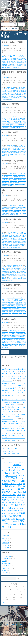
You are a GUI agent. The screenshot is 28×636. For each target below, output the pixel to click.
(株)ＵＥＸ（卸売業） (11, 104)
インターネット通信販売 (9, 88)
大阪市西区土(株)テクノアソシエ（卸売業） (14, 208)
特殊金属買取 (6, 126)
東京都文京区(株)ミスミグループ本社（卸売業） (14, 92)
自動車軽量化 (8, 65)
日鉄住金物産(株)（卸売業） (13, 160)
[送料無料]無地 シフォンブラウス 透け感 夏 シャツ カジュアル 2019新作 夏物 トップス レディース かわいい (14, 416)
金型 (3, 99)
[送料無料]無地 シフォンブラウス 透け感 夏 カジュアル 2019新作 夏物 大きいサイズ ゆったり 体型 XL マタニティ (14, 402)
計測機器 (14, 65)
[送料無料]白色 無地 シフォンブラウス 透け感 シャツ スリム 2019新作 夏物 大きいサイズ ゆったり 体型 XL (14, 409)
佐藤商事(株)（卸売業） (12, 285)
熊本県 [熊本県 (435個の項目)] (18, 502)
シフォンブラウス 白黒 (8, 451)
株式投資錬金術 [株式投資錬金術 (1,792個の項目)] (13, 490)
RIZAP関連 (4, 266)
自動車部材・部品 (19, 308)
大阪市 (8, 148)
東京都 (24, 59)
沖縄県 (22, 239)
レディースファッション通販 (9, 449)
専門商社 (20, 59)
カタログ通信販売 (20, 88)
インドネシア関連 (8, 175)
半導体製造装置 (19, 333)
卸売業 (12, 59)
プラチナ (20, 56)
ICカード (6, 56)
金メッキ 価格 (7, 568)
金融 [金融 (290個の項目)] (15, 521)
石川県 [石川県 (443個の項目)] (14, 508)
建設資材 (19, 120)
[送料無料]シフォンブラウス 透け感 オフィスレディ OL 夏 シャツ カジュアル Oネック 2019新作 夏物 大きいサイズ (13, 393)
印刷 (9, 59)
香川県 (6, 247)
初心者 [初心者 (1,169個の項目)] (11, 475)
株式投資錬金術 (20, 62)
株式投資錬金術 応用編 (18, 211)
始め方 (15, 59)
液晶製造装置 (10, 339)
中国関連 (21, 146)
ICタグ (10, 56)
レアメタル (6, 118)
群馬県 (19, 243)
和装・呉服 (13, 268)
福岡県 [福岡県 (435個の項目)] (15, 510)
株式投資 (22, 61)
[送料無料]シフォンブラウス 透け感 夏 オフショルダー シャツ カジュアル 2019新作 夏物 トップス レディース (14, 371)
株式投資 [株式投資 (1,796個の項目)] (15, 480)
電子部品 (15, 246)
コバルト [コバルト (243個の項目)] (21, 462)
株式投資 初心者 (12, 62)
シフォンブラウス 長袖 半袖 (13, 9)
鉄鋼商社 (13, 127)
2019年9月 (5, 538)
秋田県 (15, 243)
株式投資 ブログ (21, 149)
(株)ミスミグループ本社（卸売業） (14, 73)
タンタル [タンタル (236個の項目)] (10, 464)
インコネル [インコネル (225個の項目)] (9, 462)
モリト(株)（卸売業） (11, 132)
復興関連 (15, 91)
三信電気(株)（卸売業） (12, 219)
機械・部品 (13, 96)
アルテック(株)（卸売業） (13, 42)
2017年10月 (5, 547)
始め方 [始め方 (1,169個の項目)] (8, 478)
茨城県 (23, 243)
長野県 (10, 246)
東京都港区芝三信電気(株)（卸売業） (17, 237)
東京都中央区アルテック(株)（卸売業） (11, 61)
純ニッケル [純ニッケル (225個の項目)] (15, 513)
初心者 (3, 59)
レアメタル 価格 (11, 55)
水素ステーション (17, 124)
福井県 (4, 243)
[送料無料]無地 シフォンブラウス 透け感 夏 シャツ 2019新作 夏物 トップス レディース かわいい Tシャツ (14, 431)
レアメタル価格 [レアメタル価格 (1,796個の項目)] (13, 469)
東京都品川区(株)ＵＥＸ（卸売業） (10, 121)
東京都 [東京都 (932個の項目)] (19, 478)
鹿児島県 (18, 247)
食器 (10, 313)
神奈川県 (20, 274)
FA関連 (19, 87)
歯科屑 (16, 64)
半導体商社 (5, 235)
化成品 (19, 207)
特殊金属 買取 (6, 563)
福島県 (12, 243)
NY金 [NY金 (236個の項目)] (3, 462)
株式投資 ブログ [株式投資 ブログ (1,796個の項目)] (13, 482)
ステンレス (20, 117)
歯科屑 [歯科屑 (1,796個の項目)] (17, 499)
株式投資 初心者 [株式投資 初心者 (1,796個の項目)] (13, 485)
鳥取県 (14, 247)
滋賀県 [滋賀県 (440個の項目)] (11, 502)
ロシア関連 (19, 176)
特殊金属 (20, 64)
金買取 (13, 67)
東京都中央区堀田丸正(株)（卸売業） (12, 269)
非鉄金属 (17, 67)
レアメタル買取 (16, 58)
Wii (2, 233)
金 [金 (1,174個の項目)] (11, 518)
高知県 (10, 247)
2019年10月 (5, 536)
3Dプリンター (21, 55)
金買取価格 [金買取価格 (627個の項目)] (13, 524)
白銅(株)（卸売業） (10, 319)
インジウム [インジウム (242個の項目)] (15, 462)
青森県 (18, 246)
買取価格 (15, 97)
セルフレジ (15, 56)
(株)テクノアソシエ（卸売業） (13, 191)
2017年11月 (5, 545)
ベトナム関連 (21, 175)
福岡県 (8, 243)
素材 (11, 126)
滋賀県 (21, 272)
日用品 (20, 301)
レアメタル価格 (9, 58)
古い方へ (5, 352)
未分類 (4, 561)
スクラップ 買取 (6, 453)
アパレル (20, 145)
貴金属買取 (19, 65)
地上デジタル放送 (17, 235)
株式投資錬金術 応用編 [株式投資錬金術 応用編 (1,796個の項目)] (14, 493)
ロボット (23, 58)
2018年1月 (5, 540)
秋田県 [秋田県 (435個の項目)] (8, 513)
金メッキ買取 (5, 45)
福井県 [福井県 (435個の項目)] (8, 510)
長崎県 (6, 246)
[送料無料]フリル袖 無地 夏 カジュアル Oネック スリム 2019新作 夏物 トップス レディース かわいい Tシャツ (14, 423)
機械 (13, 64)
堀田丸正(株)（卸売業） (12, 252)
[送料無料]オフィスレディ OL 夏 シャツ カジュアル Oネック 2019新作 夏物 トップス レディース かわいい (14, 378)
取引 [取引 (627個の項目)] (20, 476)
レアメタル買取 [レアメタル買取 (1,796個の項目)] (13, 471)
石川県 (21, 241)
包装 (6, 59)
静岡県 (22, 246)
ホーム (21, 24)
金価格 (5, 573)
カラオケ (4, 299)
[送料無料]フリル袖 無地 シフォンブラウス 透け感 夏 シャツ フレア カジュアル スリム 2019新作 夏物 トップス (13, 438)
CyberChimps (17, 635)
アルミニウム (12, 332)
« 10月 (3, 602)
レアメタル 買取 (19, 232)
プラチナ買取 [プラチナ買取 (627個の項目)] (13, 468)
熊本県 (5, 241)
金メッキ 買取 (16, 244)
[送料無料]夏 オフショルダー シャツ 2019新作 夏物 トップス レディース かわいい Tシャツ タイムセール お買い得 (14, 385)
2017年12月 (5, 543)
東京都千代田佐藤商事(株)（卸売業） (10, 302)
